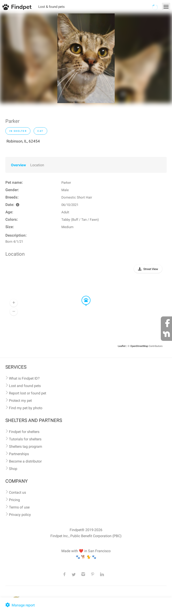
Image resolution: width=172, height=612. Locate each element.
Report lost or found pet (27, 393)
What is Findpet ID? (24, 378)
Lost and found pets (25, 386)
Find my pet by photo (25, 408)
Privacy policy (20, 515)
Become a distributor (25, 461)
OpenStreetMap (139, 346)
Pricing (14, 500)
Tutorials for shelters (25, 439)
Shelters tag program (25, 446)
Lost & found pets (51, 7)
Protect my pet (20, 400)
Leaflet (122, 346)
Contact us (17, 492)
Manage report (19, 605)
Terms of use (19, 507)
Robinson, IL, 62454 (23, 141)
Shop (13, 469)
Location (37, 165)
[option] (86, 58)
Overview (18, 165)
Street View (150, 269)
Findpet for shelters (24, 432)
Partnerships (19, 454)
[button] (83, 296)
